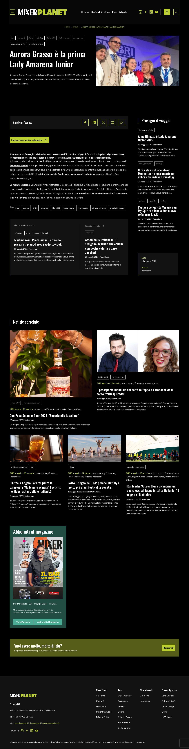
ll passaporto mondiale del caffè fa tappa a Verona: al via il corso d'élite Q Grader (135, 391)
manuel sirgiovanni (41, 233)
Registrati (168, 647)
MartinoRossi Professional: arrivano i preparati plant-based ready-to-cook (38, 242)
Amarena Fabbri (19, 165)
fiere (12, 38)
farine (28, 233)
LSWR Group (168, 706)
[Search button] (176, 12)
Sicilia (31, 38)
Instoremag (145, 701)
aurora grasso (78, 38)
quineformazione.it (51, 723)
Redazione (33, 249)
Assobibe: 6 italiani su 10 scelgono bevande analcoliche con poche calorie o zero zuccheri (104, 246)
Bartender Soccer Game (135, 467)
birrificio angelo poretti (19, 467)
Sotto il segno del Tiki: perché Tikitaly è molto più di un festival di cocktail (93, 484)
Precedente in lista (24, 225)
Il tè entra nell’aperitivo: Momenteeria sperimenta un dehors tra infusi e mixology (157, 173)
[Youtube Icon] (156, 12)
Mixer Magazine (103, 711)
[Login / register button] (167, 12)
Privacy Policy (102, 717)
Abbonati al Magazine (48, 622)
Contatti (100, 701)
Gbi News (144, 695)
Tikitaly (71, 467)
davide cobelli (103, 377)
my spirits (152, 201)
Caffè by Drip (124, 727)
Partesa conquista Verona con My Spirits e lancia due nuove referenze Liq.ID (157, 210)
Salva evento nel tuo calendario (29, 140)
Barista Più (96, 12)
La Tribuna (167, 717)
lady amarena (64, 38)
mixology (40, 38)
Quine (164, 711)
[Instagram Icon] (140, 12)
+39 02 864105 (26, 716)
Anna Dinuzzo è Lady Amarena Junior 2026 (157, 138)
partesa (142, 201)
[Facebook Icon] (145, 12)
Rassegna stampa (145, 164)
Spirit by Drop (124, 722)
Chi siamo (100, 695)
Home (67, 27)
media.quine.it (21, 723)
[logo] (42, 11)
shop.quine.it (35, 723)
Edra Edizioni (168, 695)
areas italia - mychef (36, 44)
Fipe (114, 12)
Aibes (107, 12)
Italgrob (123, 12)
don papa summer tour (31, 403)
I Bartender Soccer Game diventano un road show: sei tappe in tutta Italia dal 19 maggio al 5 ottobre (152, 490)
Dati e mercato (125, 695)
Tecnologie (123, 701)
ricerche (18, 233)
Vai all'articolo (23, 622)
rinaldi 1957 (15, 403)
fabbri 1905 (51, 38)
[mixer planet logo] (23, 695)
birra (32, 467)
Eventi (76, 27)
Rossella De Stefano (91, 492)
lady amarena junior (18, 44)
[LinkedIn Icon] (151, 12)
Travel (121, 706)
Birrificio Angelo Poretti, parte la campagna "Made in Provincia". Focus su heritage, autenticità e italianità (35, 487)
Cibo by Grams (125, 717)
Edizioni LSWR (168, 701)
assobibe (89, 233)
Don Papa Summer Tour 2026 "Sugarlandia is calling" (44, 415)
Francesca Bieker (118, 377)
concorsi (21, 38)
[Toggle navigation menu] (12, 12)
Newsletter (101, 706)
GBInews (84, 12)
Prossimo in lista (94, 226)
